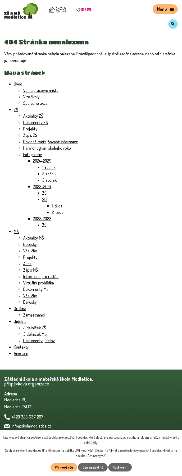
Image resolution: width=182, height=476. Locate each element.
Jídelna (20, 321)
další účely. (108, 443)
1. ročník (50, 167)
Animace (22, 353)
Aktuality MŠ (34, 238)
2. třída (58, 212)
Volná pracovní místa (43, 90)
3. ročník (50, 180)
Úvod (19, 84)
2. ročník (50, 173)
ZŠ (16, 109)
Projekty (31, 128)
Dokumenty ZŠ (37, 122)
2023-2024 (43, 186)
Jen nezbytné (92, 467)
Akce (28, 263)
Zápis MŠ (32, 270)
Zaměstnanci (35, 315)
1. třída (58, 205)
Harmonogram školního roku (50, 148)
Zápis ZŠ (31, 135)
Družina (21, 308)
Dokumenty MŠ (37, 289)
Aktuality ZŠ (34, 116)
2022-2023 (43, 218)
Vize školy (32, 96)
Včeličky (30, 250)
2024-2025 (43, 161)
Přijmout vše (63, 467)
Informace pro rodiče (42, 276)
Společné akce (37, 103)
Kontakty (22, 347)
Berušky (30, 244)
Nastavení (120, 467)
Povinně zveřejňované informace (53, 141)
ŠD (44, 199)
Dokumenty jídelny (40, 340)
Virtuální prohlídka (40, 282)
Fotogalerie (34, 154)
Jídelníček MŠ (36, 334)
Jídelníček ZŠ (35, 327)
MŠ (16, 231)
